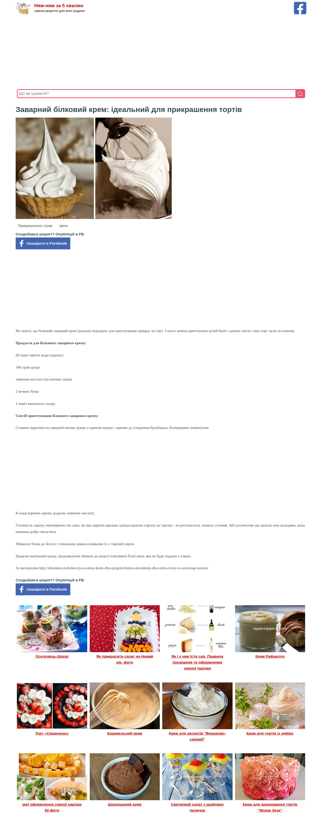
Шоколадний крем (124, 804)
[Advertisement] (161, 52)
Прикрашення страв (35, 226)
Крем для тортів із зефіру (270, 733)
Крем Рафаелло (270, 656)
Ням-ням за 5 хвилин (58, 5)
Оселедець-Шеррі (52, 656)
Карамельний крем (124, 733)
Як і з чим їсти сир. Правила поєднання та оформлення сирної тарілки (197, 662)
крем (63, 226)
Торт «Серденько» (52, 733)
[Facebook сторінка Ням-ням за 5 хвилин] (300, 4)
